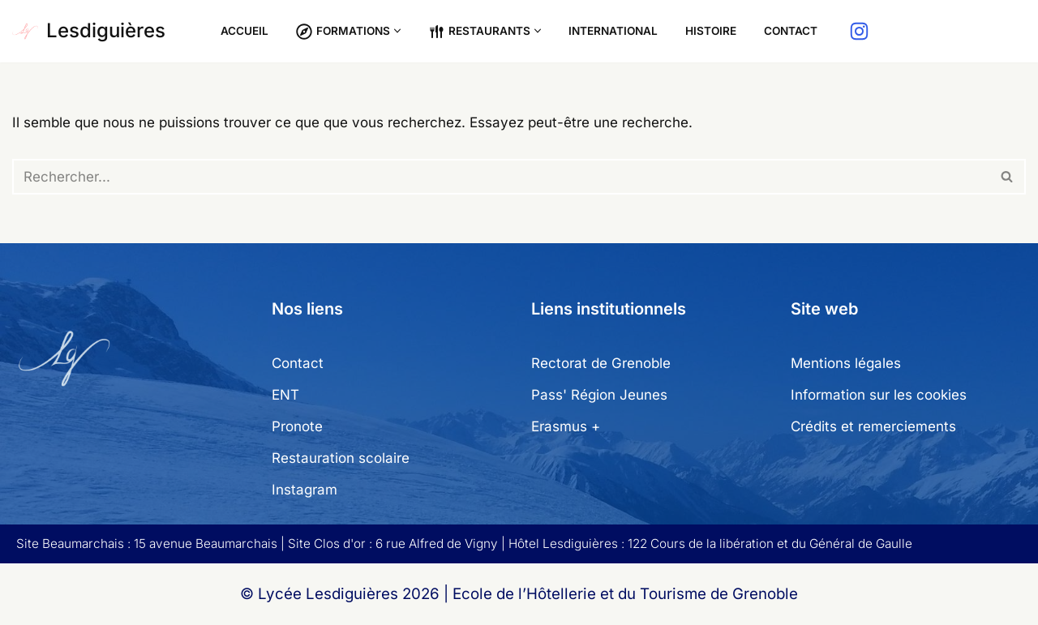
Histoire (710, 30)
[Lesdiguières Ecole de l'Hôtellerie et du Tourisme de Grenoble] (88, 31)
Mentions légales (846, 363)
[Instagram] (859, 31)
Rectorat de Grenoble (601, 363)
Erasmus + (565, 426)
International (613, 30)
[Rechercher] (500, 177)
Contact (790, 30)
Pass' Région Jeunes (599, 395)
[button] (397, 31)
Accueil (244, 30)
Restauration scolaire (341, 458)
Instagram (304, 490)
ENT (285, 395)
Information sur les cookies (879, 395)
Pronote (297, 426)
